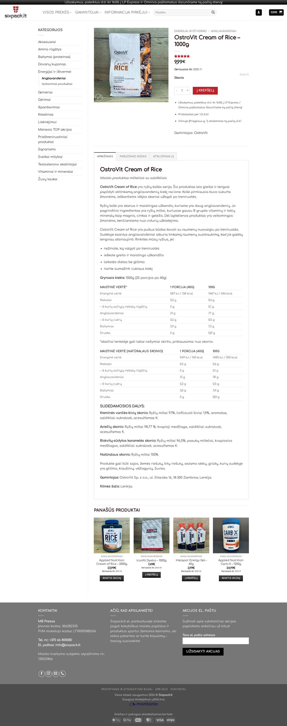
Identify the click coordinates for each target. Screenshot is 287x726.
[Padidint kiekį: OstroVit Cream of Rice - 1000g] (187, 91)
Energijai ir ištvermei (54, 72)
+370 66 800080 (60, 640)
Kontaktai (178, 689)
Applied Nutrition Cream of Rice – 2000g (111, 562)
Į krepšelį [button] (151, 575)
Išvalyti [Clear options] (244, 75)
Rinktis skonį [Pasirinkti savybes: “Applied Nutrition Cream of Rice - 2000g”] (112, 578)
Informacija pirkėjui (127, 12)
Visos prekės (57, 12)
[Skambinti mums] (62, 674)
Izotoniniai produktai (57, 83)
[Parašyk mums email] (55, 674)
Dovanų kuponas (52, 64)
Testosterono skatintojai (57, 164)
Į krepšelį (205, 90)
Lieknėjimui (47, 122)
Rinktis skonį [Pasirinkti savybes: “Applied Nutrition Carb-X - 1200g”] (231, 578)
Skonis (179, 77)
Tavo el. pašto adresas (216, 640)
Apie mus (161, 689)
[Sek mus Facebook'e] (41, 674)
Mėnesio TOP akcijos (55, 129)
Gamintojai (88, 12)
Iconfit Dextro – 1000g (152, 560)
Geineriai (45, 92)
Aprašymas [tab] (105, 156)
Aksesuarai (47, 42)
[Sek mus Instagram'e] (48, 674)
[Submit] (213, 12)
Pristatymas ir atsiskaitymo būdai (126, 689)
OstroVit (201, 133)
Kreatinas (45, 114)
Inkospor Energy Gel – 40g (191, 562)
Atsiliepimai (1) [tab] (163, 156)
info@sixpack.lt (67, 645)
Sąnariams (47, 149)
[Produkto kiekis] (182, 91)
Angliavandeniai (54, 78)
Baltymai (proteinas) (54, 57)
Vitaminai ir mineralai (55, 171)
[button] (259, 12)
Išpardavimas (49, 107)
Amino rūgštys (49, 49)
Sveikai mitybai (50, 157)
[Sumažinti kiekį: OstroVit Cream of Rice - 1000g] (176, 91)
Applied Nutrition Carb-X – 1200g (230, 562)
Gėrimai (44, 100)
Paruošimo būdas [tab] (133, 156)
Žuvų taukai (47, 179)
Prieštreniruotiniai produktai (52, 139)
